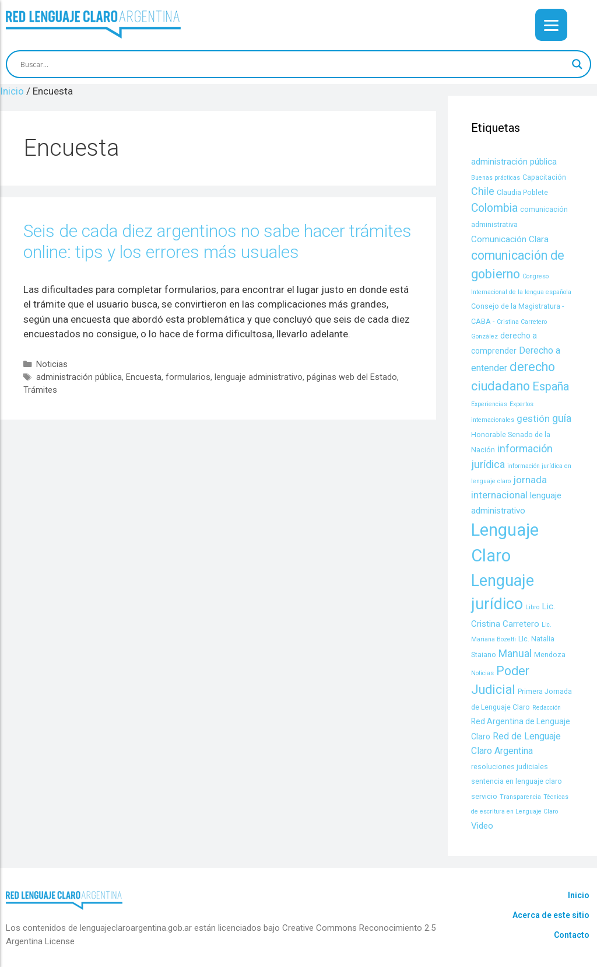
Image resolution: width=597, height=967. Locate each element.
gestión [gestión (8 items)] (533, 418)
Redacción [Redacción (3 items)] (546, 707)
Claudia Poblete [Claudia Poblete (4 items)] (522, 192)
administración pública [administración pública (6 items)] (514, 161)
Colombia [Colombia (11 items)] (494, 208)
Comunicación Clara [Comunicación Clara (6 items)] (510, 239)
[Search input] (293, 64)
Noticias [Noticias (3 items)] (482, 673)
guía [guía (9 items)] (561, 418)
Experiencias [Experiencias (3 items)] (489, 404)
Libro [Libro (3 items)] (532, 607)
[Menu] (551, 25)
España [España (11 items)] (550, 386)
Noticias (52, 364)
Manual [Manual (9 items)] (515, 653)
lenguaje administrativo (259, 377)
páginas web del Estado (352, 377)
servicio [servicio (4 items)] (484, 796)
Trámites (40, 390)
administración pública (79, 377)
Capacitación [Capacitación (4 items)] (544, 177)
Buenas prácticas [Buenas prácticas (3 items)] (495, 177)
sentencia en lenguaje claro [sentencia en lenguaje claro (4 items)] (516, 781)
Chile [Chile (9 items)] (482, 191)
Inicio (578, 895)
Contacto (571, 935)
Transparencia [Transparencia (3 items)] (520, 797)
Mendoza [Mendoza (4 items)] (550, 654)
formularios (188, 377)
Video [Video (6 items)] (482, 826)
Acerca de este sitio (550, 915)
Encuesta (143, 377)
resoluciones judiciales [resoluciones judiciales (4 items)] (509, 766)
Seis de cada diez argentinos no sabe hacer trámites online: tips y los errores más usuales (217, 241)
